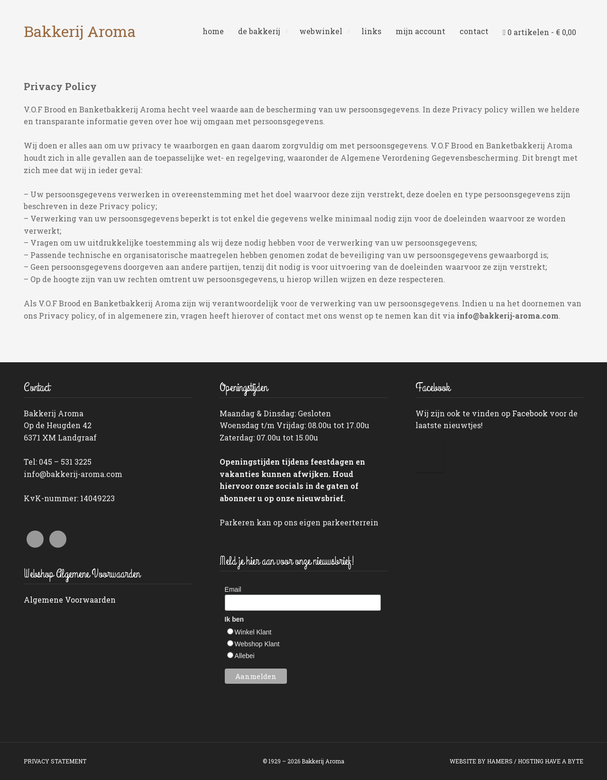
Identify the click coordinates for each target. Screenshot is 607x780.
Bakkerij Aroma (80, 31)
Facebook (530, 413)
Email (233, 589)
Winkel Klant (253, 632)
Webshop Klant (257, 644)
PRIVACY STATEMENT (55, 761)
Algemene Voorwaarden (70, 600)
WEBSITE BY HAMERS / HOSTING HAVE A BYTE (516, 761)
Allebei (245, 656)
